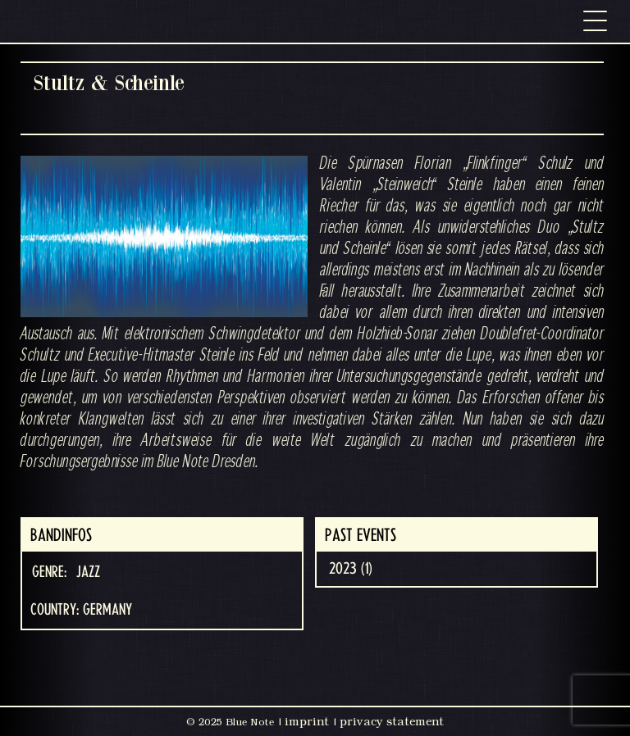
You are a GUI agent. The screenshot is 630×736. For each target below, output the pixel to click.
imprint (307, 721)
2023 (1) (350, 569)
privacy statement (392, 721)
